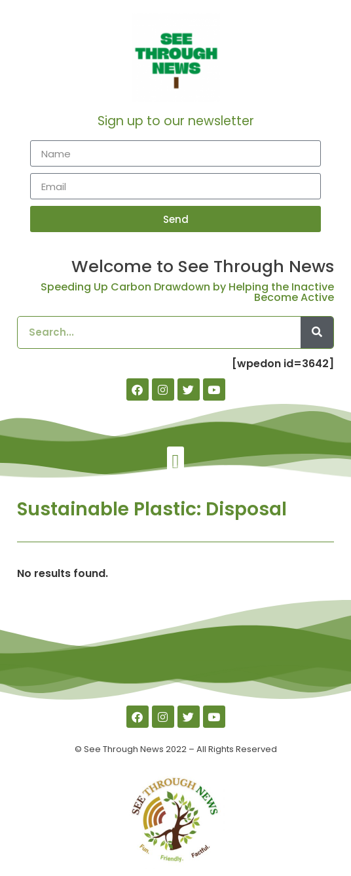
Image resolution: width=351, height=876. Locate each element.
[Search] (317, 332)
